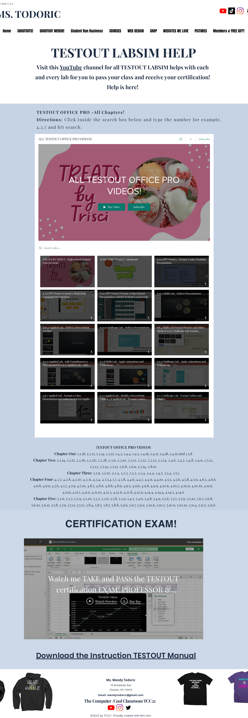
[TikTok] (231, 11)
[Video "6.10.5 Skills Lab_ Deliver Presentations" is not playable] (181, 305)
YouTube (71, 67)
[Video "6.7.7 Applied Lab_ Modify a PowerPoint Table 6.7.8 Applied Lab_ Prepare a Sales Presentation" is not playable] (124, 408)
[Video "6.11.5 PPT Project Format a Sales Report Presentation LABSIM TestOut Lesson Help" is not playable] (124, 305)
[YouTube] (223, 11)
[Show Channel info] (191, 139)
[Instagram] (240, 11)
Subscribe (204, 139)
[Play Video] (102, 601)
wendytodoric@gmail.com (125, 695)
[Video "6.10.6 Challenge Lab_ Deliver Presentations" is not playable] (124, 339)
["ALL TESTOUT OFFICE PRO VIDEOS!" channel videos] (124, 343)
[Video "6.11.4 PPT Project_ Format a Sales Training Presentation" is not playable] (181, 271)
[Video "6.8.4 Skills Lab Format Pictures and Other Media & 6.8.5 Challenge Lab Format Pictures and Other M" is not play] (181, 339)
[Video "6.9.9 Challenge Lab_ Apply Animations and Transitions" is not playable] (181, 374)
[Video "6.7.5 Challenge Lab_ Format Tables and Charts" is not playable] (181, 408)
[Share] (181, 139)
